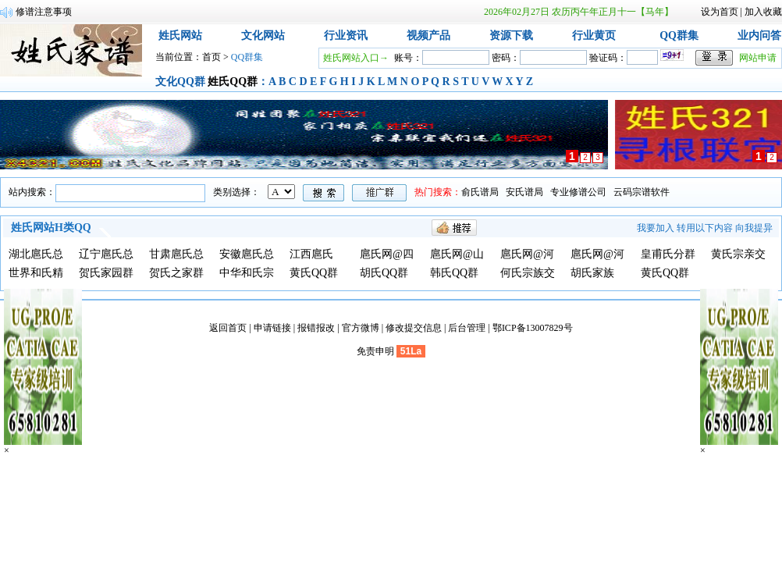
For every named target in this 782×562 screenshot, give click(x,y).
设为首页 (719, 11)
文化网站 (263, 35)
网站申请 (758, 57)
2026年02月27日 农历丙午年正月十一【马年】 (579, 11)
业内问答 (759, 35)
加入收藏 (763, 11)
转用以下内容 (705, 227)
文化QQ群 (180, 81)
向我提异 (754, 227)
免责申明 (375, 351)
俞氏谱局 (480, 192)
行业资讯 (346, 35)
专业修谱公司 (578, 192)
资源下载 (511, 35)
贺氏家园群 (106, 273)
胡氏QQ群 (384, 273)
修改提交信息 (414, 327)
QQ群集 (678, 35)
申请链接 (272, 327)
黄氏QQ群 (314, 273)
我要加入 (655, 227)
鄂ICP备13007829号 (532, 327)
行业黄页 (594, 35)
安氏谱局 (524, 192)
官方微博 (360, 327)
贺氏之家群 (176, 273)
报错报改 (316, 327)
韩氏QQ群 (454, 273)
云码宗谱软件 (641, 192)
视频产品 (428, 35)
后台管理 (466, 327)
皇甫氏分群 (668, 254)
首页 (211, 57)
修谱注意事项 (44, 11)
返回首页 (228, 327)
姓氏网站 (180, 35)
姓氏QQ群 (233, 81)
